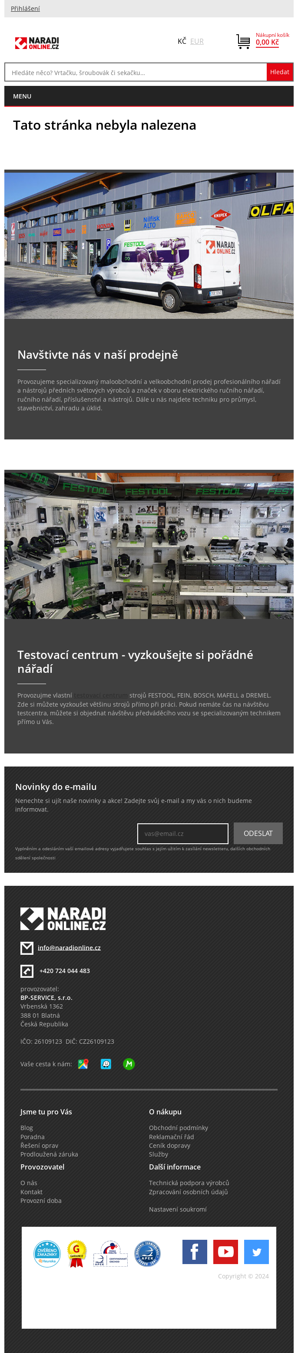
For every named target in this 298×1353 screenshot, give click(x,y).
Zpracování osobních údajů (188, 1192)
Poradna (32, 1137)
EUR (197, 41)
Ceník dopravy (169, 1146)
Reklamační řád (171, 1137)
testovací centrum (101, 695)
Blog (26, 1128)
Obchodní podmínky (178, 1128)
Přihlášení (25, 9)
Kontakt (31, 1192)
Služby (158, 1154)
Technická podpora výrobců (189, 1183)
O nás (28, 1183)
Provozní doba (41, 1201)
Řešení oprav (39, 1146)
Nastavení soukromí (178, 1209)
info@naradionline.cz (69, 947)
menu (22, 96)
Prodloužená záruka (49, 1154)
